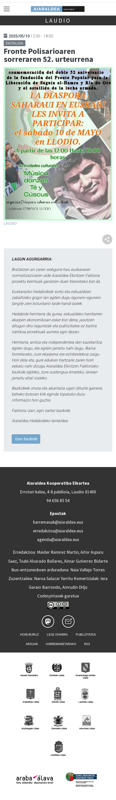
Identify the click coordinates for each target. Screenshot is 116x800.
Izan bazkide (26, 438)
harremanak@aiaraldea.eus (58, 522)
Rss (87, 644)
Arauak (32, 644)
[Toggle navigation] (6, 8)
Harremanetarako (61, 644)
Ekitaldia (14, 43)
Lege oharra (57, 634)
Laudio (58, 20)
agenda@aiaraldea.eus (58, 539)
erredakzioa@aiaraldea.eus (58, 531)
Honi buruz (29, 634)
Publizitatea (86, 634)
